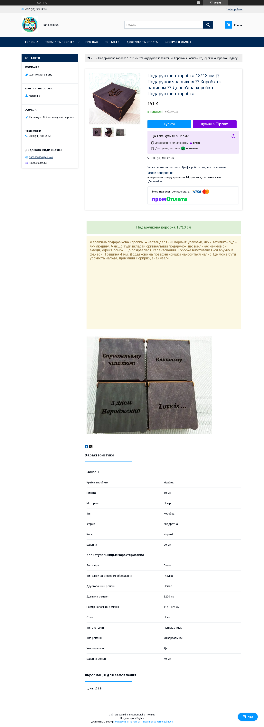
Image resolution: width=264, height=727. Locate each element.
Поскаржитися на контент (127, 721)
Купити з (214, 124)
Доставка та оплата (142, 41)
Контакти (112, 41)
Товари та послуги (59, 41)
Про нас (91, 41)
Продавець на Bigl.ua (132, 718)
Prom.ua (150, 714)
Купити (169, 124)
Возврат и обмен (178, 41)
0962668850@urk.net (41, 157)
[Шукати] (208, 25)
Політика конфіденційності (158, 721)
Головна (31, 41)
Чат (247, 717)
